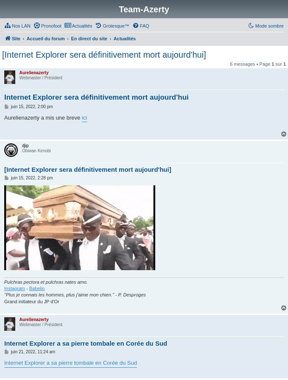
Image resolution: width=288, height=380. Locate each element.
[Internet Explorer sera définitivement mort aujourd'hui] (104, 54)
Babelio (37, 288)
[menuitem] (17, 26)
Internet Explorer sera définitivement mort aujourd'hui (96, 97)
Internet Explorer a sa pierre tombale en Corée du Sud (85, 343)
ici (84, 118)
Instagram (14, 288)
